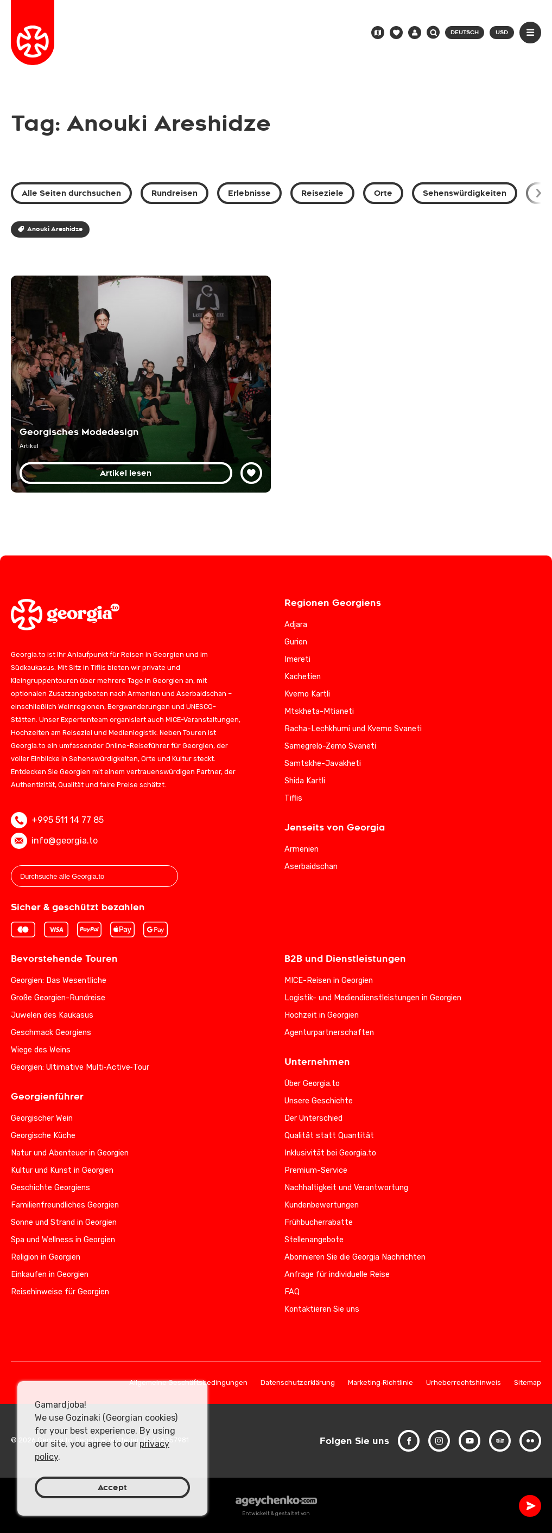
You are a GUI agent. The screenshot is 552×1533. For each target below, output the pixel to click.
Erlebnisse (249, 193)
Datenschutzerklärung (298, 1383)
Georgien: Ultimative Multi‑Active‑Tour (80, 1067)
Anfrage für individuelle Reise (337, 1274)
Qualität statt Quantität (329, 1135)
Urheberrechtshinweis (463, 1383)
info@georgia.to (54, 841)
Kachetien (302, 676)
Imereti (297, 659)
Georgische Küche (43, 1135)
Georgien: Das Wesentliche (58, 980)
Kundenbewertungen (321, 1205)
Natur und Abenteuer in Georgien (70, 1153)
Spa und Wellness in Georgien (63, 1239)
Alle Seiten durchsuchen (71, 193)
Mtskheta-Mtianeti (319, 711)
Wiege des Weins (41, 1050)
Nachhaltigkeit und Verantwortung (346, 1187)
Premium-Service (315, 1170)
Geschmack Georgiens (51, 1032)
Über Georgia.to (312, 1083)
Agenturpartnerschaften (329, 1032)
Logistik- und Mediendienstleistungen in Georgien (372, 997)
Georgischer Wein (42, 1118)
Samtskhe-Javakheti (322, 763)
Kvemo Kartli (307, 694)
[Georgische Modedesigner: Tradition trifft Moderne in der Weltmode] (141, 384)
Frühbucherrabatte (318, 1222)
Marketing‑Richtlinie (380, 1383)
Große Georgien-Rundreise (58, 997)
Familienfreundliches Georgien (65, 1205)
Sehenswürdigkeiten (464, 193)
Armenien (301, 849)
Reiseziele (322, 193)
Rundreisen (174, 193)
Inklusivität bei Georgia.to (330, 1153)
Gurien (295, 642)
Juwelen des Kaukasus (52, 1015)
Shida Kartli (304, 780)
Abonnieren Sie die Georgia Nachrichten (355, 1257)
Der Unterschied (313, 1118)
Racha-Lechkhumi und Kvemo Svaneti (353, 728)
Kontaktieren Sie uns (321, 1309)
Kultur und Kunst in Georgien (62, 1170)
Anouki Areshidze (50, 229)
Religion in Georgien (45, 1257)
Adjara (295, 624)
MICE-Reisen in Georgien (328, 980)
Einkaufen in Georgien (49, 1274)
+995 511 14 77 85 (57, 820)
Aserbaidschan (311, 866)
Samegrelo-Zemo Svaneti (330, 746)
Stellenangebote (314, 1239)
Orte (383, 193)
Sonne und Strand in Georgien (64, 1222)
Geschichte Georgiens (50, 1187)
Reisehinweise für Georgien (60, 1291)
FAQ (292, 1291)
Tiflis (293, 798)
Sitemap (527, 1383)
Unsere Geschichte (318, 1101)
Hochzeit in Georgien (321, 1015)
